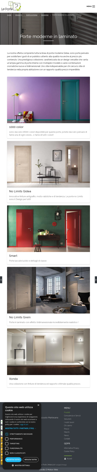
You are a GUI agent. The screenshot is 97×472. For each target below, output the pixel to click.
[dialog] (22, 436)
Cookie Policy (69, 451)
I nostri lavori (69, 422)
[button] (22, 428)
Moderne (44, 15)
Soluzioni (67, 419)
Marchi (66, 432)
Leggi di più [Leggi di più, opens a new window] (24, 424)
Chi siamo (68, 425)
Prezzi (66, 429)
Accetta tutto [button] (13, 460)
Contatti (67, 439)
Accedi (68, 459)
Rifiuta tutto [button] (31, 460)
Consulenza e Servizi (72, 416)
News (66, 435)
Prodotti (18, 15)
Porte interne (31, 15)
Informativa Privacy (71, 448)
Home (9, 15)
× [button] (38, 405)
